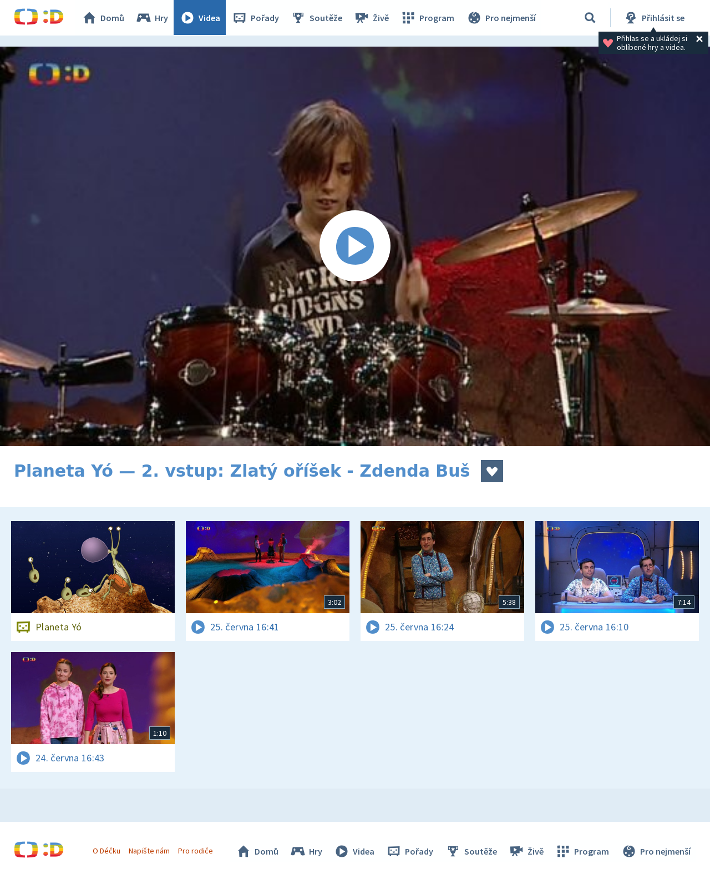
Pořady (256, 17)
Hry (152, 17)
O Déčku (106, 851)
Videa (200, 17)
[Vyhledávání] (590, 18)
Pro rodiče (196, 851)
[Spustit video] (355, 246)
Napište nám (149, 851)
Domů (103, 17)
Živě (371, 17)
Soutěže (317, 17)
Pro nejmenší (501, 17)
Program (427, 17)
